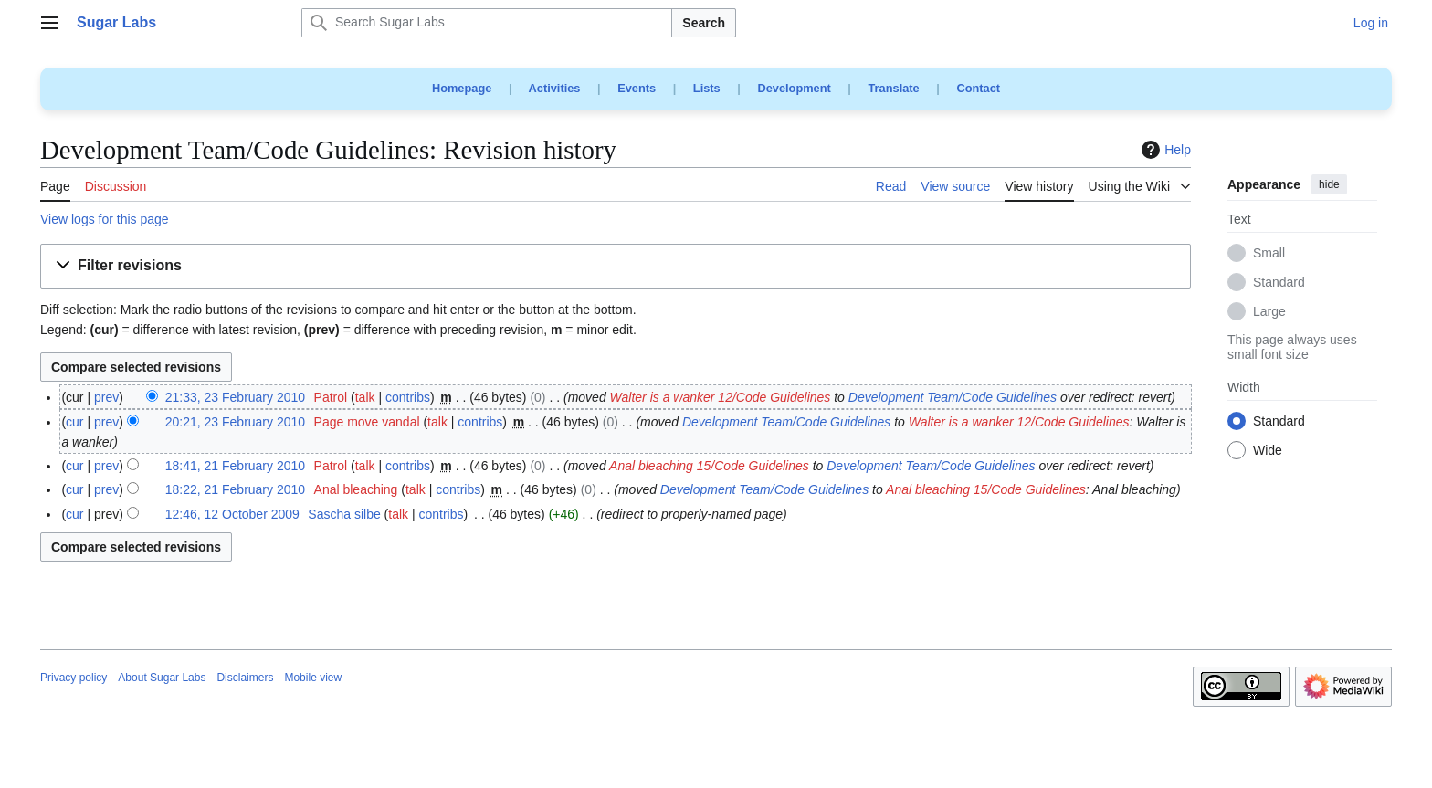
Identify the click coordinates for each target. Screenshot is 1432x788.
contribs (407, 397)
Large (1269, 312)
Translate (894, 88)
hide (1329, 184)
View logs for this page (104, 219)
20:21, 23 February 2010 (235, 422)
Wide (1267, 451)
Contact (978, 88)
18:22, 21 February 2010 (235, 489)
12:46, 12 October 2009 (232, 514)
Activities (555, 88)
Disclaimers (244, 677)
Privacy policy (73, 677)
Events (636, 88)
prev (106, 397)
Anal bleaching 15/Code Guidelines (709, 465)
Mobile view (313, 677)
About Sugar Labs (161, 677)
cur (74, 422)
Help (1164, 150)
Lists (707, 88)
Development (793, 88)
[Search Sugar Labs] (486, 22)
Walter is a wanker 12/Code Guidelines (720, 397)
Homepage (461, 88)
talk (365, 397)
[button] (615, 266)
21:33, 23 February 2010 (235, 397)
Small (1269, 254)
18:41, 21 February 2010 (235, 465)
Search (703, 23)
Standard (1279, 283)
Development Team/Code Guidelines (952, 397)
